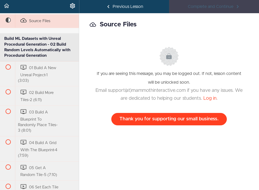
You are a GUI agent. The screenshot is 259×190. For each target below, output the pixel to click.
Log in (210, 98)
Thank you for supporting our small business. (169, 119)
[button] (6, 6)
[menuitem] (72, 6)
